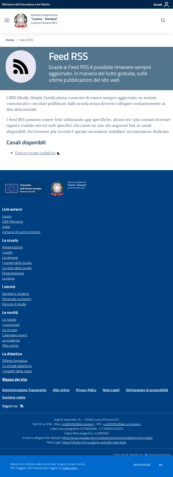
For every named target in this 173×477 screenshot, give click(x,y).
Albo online (10, 345)
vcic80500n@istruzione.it (77, 424)
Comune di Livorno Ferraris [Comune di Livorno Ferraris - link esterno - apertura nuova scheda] (21, 231)
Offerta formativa (14, 360)
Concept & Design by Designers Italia (142, 454)
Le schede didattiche (17, 365)
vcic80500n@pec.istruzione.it (122, 424)
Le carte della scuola (17, 267)
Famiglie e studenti (15, 293)
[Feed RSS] (22, 406)
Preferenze (142, 465)
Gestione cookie (14, 397)
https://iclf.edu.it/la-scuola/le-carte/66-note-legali (94, 442)
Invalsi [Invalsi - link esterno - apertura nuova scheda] (6, 216)
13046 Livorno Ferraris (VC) (101, 419)
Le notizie (9, 319)
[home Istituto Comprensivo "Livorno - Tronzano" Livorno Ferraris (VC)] (36, 21)
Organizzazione (13, 273)
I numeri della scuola (17, 262)
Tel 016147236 (42, 424)
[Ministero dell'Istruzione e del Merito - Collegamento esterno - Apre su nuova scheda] (26, 4)
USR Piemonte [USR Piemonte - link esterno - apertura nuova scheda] (12, 221)
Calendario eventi (14, 335)
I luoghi (7, 252)
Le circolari (9, 329)
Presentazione (12, 247)
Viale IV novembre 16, (67, 419)
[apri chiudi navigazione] (7, 20)
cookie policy (70, 468)
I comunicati (10, 324)
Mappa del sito (14, 379)
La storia (8, 278)
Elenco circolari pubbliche (37, 153)
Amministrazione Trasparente (24, 389)
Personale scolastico (16, 298)
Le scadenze (11, 340)
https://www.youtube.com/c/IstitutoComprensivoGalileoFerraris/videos (107, 437)
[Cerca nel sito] (163, 21)
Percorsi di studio (14, 304)
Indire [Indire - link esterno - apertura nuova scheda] (6, 226)
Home (10, 39)
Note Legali (111, 389)
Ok (161, 465)
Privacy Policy (86, 389)
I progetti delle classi (17, 371)
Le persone (10, 257)
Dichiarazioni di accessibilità (147, 389)
